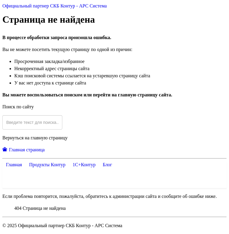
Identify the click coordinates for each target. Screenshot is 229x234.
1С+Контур (84, 164)
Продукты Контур (48, 164)
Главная (14, 164)
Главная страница (23, 149)
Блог (106, 164)
